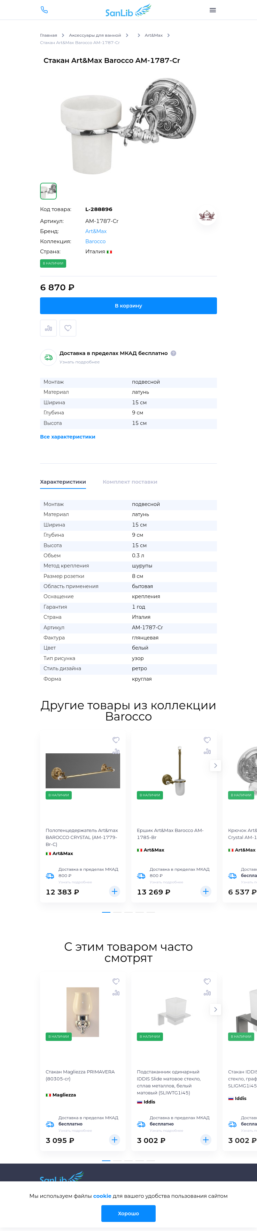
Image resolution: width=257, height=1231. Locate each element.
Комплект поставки (130, 481)
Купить (114, 891)
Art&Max (96, 231)
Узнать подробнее (80, 361)
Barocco (96, 241)
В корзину (128, 305)
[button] (215, 765)
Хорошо (128, 1213)
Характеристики (63, 481)
